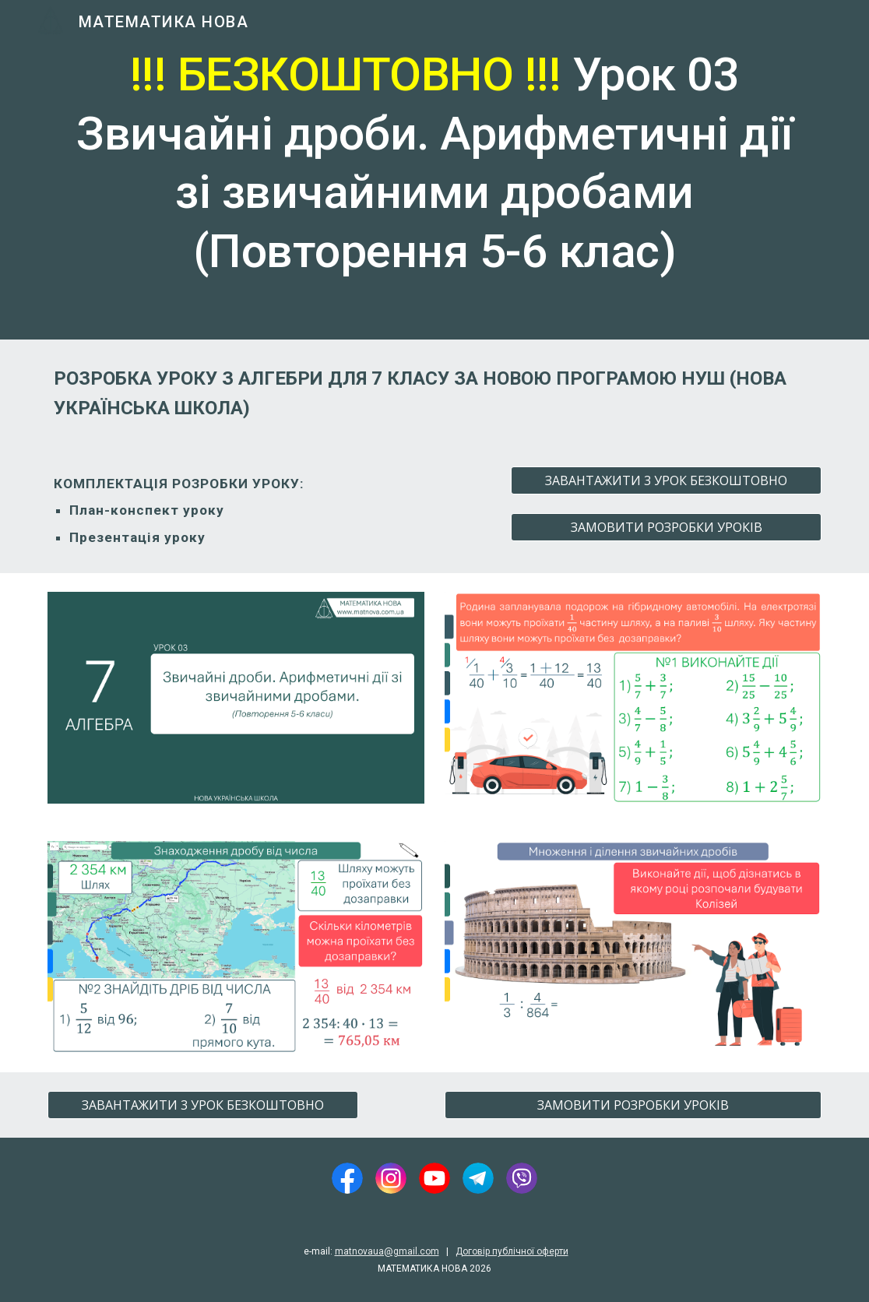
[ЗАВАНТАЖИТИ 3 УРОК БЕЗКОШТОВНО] (667, 480)
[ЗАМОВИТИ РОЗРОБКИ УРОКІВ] (667, 527)
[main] (434, 170)
